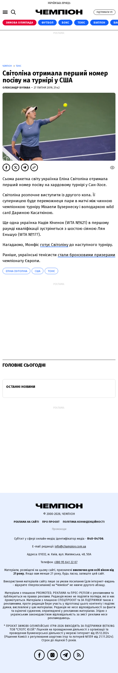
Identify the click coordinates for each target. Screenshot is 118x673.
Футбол (47, 22)
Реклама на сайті (26, 521)
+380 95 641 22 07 (66, 562)
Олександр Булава (17, 87)
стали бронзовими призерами (86, 254)
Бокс (65, 22)
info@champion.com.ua (70, 546)
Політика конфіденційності (84, 521)
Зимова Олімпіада (19, 22)
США (37, 271)
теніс (51, 271)
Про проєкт (51, 521)
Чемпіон (7, 66)
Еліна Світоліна (16, 271)
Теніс (81, 22)
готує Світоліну (54, 244)
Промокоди (59, 529)
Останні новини (20, 387)
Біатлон (99, 22)
